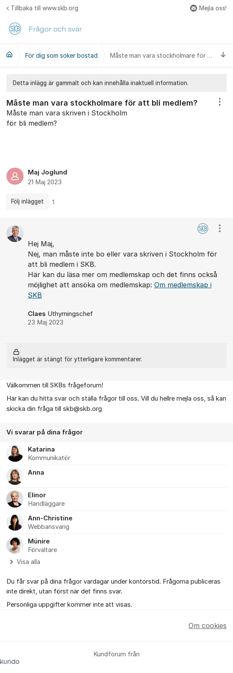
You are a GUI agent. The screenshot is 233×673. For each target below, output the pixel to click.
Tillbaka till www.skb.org (42, 8)
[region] (116, 155)
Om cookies (207, 625)
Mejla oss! (208, 8)
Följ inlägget (27, 201)
